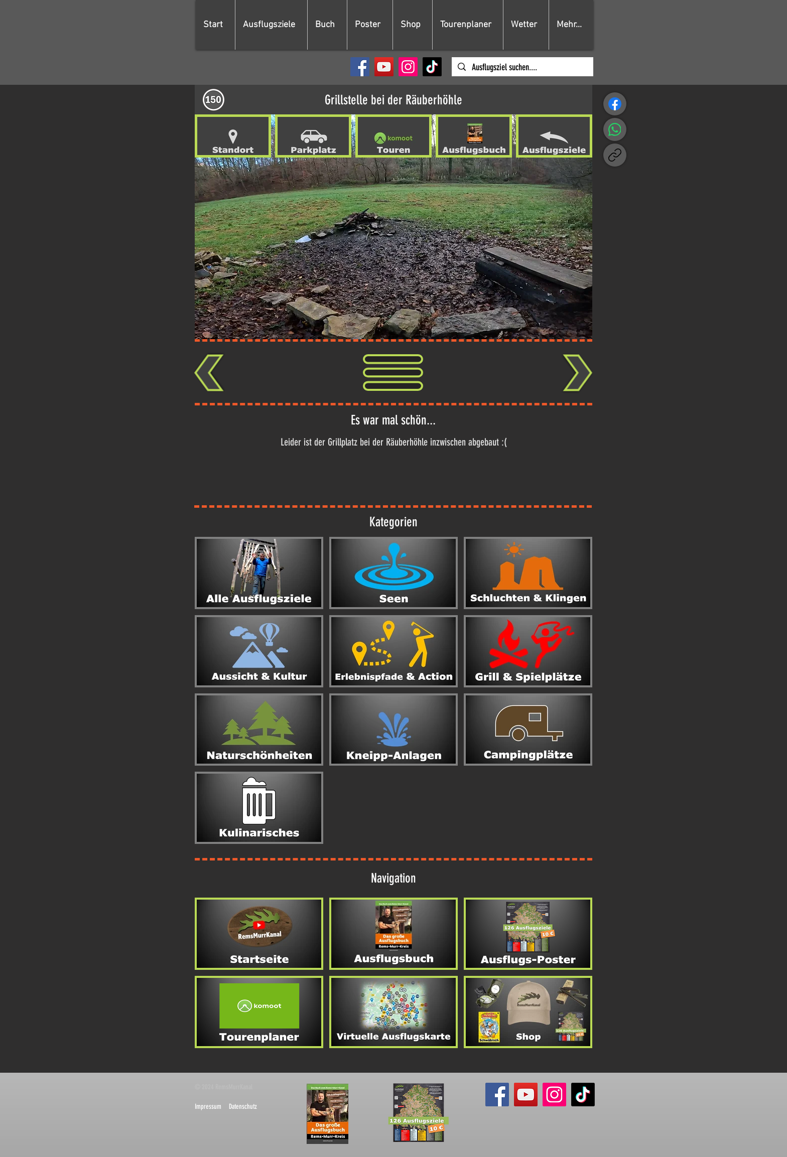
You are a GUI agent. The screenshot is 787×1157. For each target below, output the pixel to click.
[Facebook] (359, 66)
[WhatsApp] (614, 129)
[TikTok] (432, 66)
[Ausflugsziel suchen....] (522, 67)
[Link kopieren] (614, 155)
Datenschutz (243, 1106)
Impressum (208, 1106)
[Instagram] (408, 66)
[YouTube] (384, 66)
